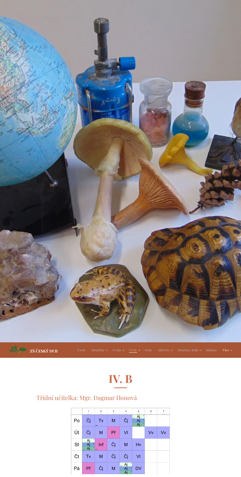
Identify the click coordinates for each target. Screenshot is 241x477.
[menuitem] (82, 350)
